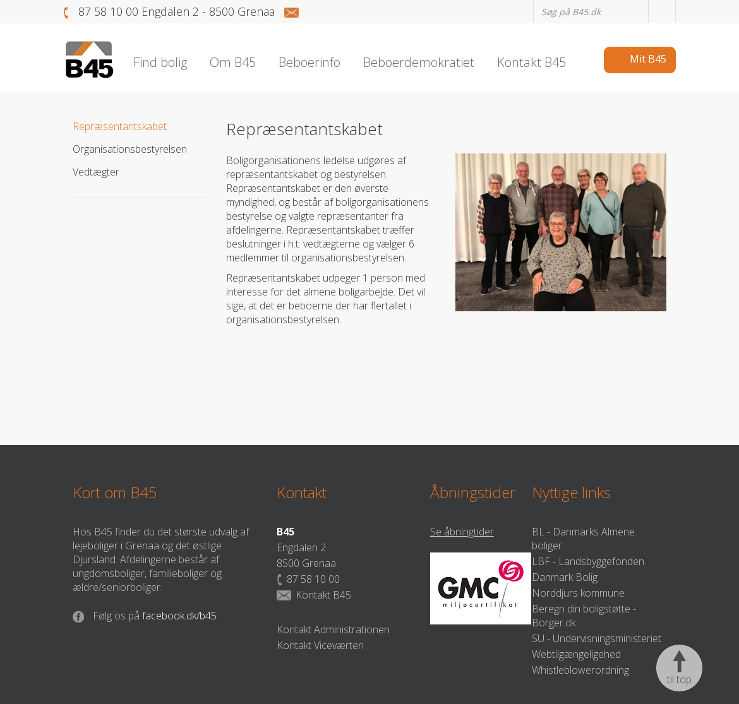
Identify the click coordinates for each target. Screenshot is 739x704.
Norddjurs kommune (578, 593)
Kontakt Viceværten (320, 645)
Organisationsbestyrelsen (130, 149)
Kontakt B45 (314, 595)
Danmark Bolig (565, 577)
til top (679, 668)
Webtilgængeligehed (576, 654)
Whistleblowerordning (580, 670)
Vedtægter (96, 172)
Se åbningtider (462, 532)
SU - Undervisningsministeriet (596, 638)
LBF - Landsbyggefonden (588, 561)
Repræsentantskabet (120, 126)
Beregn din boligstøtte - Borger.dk (584, 615)
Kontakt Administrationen (333, 629)
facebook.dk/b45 (145, 616)
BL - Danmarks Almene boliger (583, 538)
